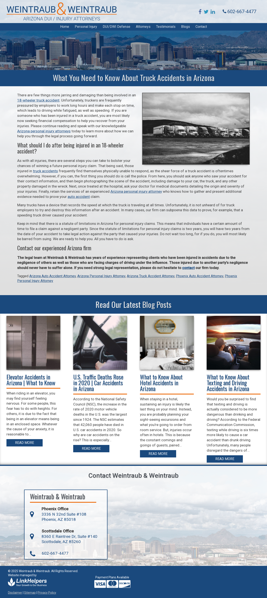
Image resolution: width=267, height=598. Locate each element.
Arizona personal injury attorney (136, 191)
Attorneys (143, 27)
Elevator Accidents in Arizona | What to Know (30, 380)
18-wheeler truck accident (38, 100)
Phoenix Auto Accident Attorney (199, 276)
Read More (24, 443)
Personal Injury (86, 27)
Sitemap (30, 592)
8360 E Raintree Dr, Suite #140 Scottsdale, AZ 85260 (69, 539)
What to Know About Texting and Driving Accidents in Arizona (228, 383)
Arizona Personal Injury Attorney (101, 276)
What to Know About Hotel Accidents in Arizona (161, 383)
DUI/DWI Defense (116, 27)
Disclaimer (15, 592)
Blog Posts (156, 304)
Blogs (185, 27)
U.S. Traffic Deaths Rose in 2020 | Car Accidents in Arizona (98, 383)
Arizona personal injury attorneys (44, 131)
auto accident (79, 196)
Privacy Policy (47, 592)
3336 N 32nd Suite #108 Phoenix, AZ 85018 (64, 517)
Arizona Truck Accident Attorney (150, 276)
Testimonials (165, 27)
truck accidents (45, 171)
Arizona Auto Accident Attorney (52, 276)
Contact (201, 27)
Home (64, 27)
